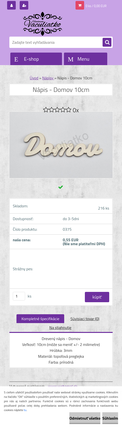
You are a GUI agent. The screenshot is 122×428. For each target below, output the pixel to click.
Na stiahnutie (60, 327)
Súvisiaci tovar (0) (84, 319)
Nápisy (48, 78)
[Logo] (43, 24)
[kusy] (19, 296)
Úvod (34, 78)
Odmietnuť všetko (84, 418)
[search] (107, 42)
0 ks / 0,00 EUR (96, 5)
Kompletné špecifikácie (40, 319)
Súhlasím (110, 418)
